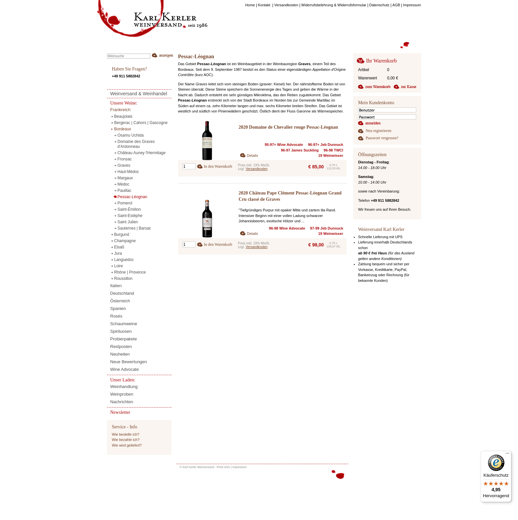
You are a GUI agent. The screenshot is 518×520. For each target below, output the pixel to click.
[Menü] (507, 455)
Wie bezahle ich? (126, 440)
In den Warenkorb (218, 166)
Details (252, 155)
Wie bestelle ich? (125, 434)
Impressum (239, 467)
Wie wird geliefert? (127, 445)
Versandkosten (257, 169)
